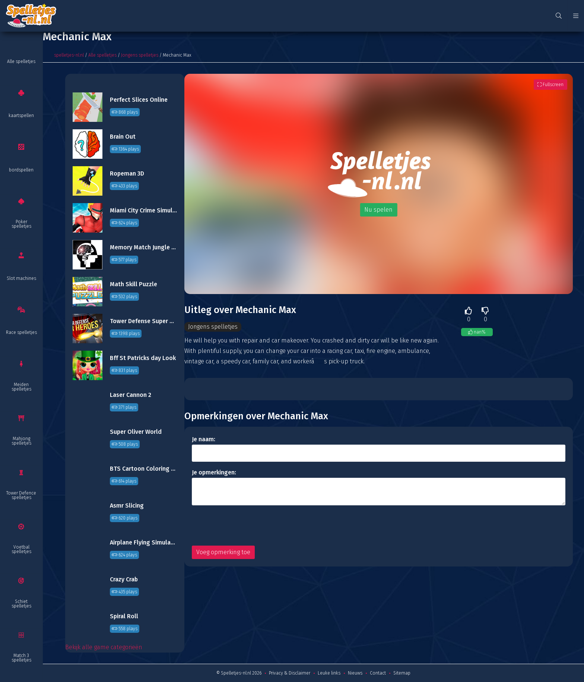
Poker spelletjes (21, 224)
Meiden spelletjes (21, 387)
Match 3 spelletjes (21, 658)
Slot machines (21, 278)
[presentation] (248, 525)
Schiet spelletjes (21, 604)
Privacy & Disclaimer (289, 673)
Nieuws (355, 673)
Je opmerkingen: (214, 472)
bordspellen (21, 170)
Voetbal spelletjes (21, 549)
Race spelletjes (21, 332)
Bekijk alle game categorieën (103, 647)
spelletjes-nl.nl (69, 55)
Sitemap (401, 673)
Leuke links (329, 673)
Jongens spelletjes (139, 55)
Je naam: (203, 439)
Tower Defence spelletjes (21, 495)
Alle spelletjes (21, 61)
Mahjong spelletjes (21, 441)
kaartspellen (21, 115)
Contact (378, 673)
